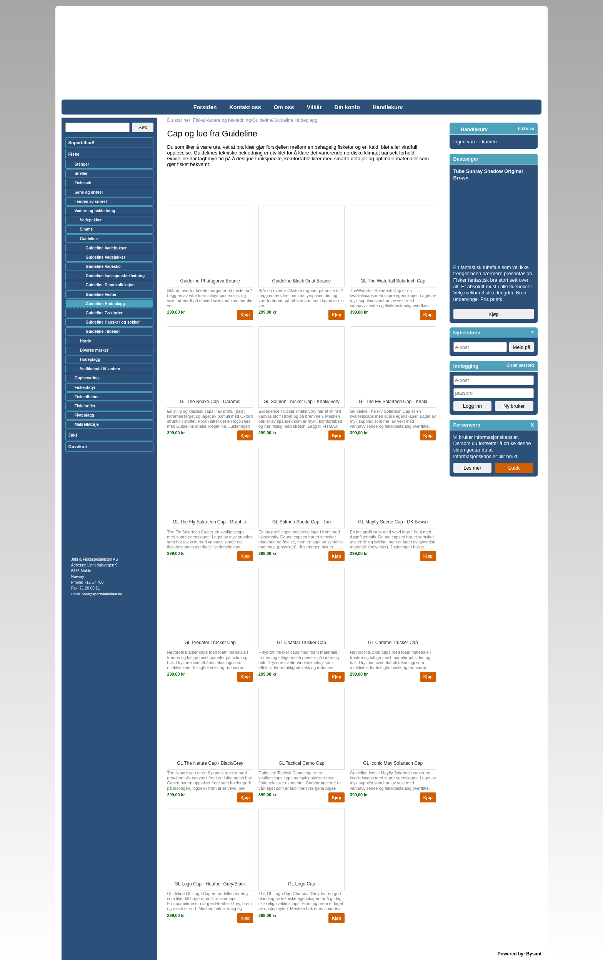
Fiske (74, 154)
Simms (86, 229)
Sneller (81, 173)
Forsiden (205, 107)
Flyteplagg (84, 415)
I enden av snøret (91, 201)
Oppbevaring (87, 378)
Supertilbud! (81, 142)
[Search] (97, 128)
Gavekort (78, 446)
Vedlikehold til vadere (100, 369)
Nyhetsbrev (466, 333)
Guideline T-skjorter (104, 313)
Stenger (82, 164)
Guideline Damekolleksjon (110, 285)
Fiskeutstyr (85, 387)
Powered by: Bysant (520, 954)
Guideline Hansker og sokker (113, 322)
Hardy (85, 341)
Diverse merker (94, 350)
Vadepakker (91, 220)
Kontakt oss (245, 107)
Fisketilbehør (87, 397)
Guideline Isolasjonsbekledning (115, 276)
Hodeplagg (90, 359)
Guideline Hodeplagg (105, 304)
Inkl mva (526, 128)
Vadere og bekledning (95, 211)
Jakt (72, 435)
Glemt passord (520, 365)
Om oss (284, 107)
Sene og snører (89, 192)
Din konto (347, 107)
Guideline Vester (101, 294)
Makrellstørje (87, 424)
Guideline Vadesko (103, 266)
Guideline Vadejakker (105, 257)
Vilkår (314, 107)
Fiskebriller (85, 406)
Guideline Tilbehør (103, 331)
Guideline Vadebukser (106, 248)
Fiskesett (83, 183)
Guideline (89, 239)
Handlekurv (388, 107)
